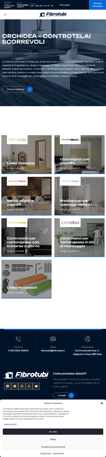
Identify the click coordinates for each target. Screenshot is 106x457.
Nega (53, 439)
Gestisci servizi (10, 424)
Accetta (53, 431)
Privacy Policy (58, 453)
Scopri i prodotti (16, 168)
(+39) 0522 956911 (9, 7)
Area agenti (65, 5)
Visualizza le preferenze (53, 447)
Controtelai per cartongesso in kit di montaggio (77, 242)
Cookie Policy (46, 453)
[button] (101, 403)
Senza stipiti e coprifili (20, 202)
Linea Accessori (22, 287)
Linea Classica (21, 163)
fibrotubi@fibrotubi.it (23, 6)
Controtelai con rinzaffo (74, 161)
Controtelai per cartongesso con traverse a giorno (23, 242)
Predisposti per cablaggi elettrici (76, 202)
